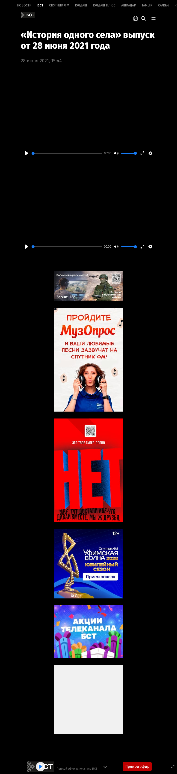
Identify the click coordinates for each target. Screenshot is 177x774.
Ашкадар (128, 5)
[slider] (67, 153)
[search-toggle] (143, 18)
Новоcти (24, 5)
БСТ (40, 5)
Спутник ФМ (59, 5)
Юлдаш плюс (104, 5)
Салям (163, 5)
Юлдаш (81, 5)
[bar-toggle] (153, 18)
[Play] (26, 153)
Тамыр (147, 5)
